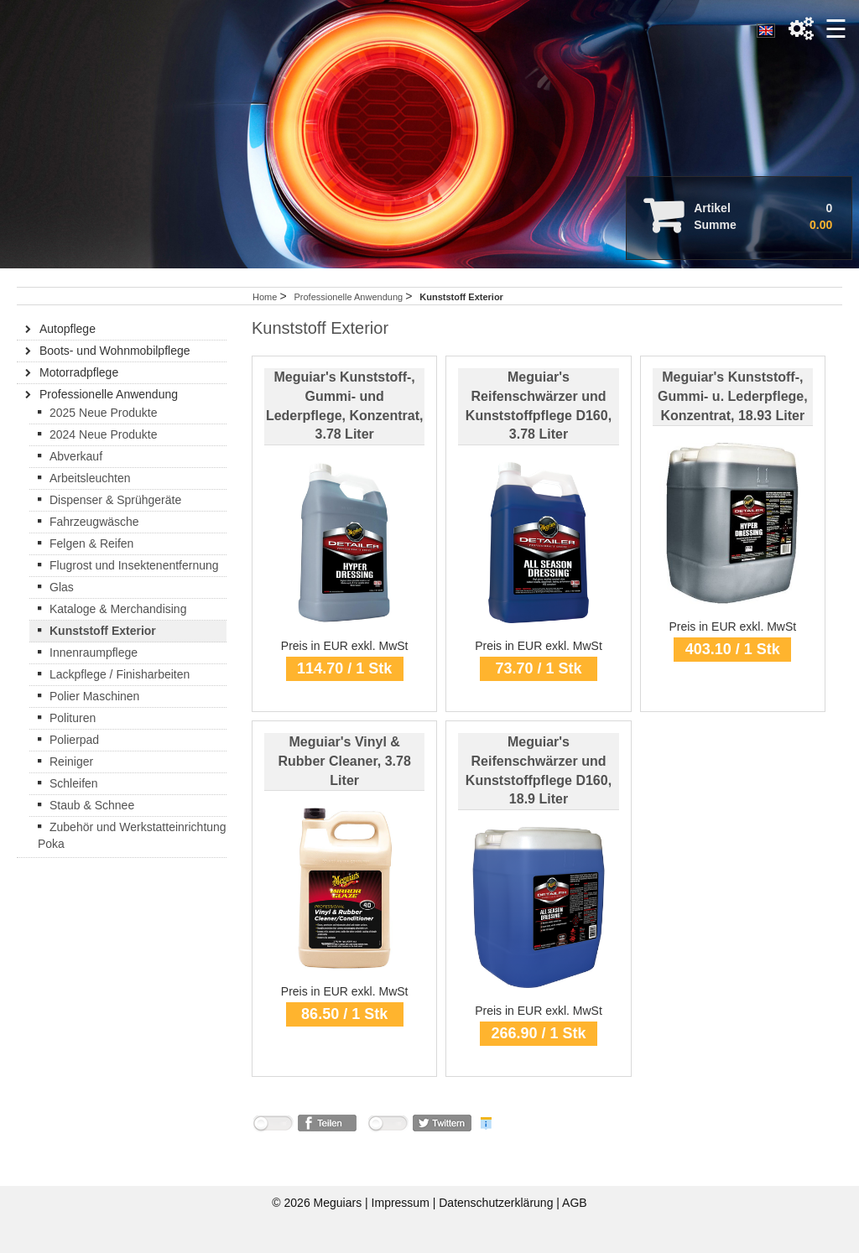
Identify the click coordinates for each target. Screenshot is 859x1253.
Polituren (72, 718)
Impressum (402, 1202)
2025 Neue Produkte (103, 412)
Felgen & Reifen (91, 543)
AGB (574, 1202)
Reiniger (71, 761)
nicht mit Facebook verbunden (273, 1125)
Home (264, 297)
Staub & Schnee (91, 805)
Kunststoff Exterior (102, 630)
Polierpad (74, 739)
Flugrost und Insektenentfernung (134, 565)
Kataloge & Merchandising (117, 609)
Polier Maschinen (94, 696)
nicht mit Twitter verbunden (388, 1125)
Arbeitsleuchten (90, 478)
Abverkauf (75, 456)
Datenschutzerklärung (497, 1202)
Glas (61, 587)
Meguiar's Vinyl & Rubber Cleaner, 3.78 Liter (345, 761)
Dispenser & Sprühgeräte (115, 500)
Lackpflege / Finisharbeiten (119, 674)
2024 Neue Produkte (103, 434)
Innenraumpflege (93, 652)
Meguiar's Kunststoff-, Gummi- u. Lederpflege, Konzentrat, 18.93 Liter (733, 396)
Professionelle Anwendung (349, 297)
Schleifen (73, 783)
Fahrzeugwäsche (94, 521)
